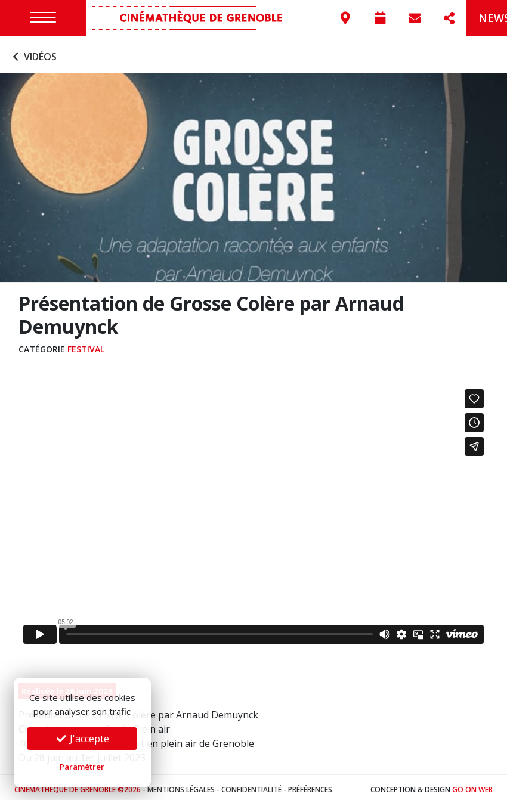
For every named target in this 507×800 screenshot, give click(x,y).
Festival (85, 345)
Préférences (310, 785)
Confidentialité (251, 785)
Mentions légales (181, 785)
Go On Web (472, 785)
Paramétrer (82, 766)
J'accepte (82, 738)
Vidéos (33, 52)
